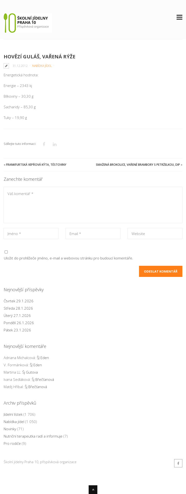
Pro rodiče (12, 443)
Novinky (10, 428)
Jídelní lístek (13, 414)
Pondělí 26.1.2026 (19, 322)
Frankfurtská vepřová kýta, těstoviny (36, 165)
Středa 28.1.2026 (18, 308)
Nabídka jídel (42, 66)
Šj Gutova (30, 372)
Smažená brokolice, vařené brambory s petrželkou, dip (138, 165)
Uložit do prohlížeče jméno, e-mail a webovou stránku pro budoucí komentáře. (68, 258)
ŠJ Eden (43, 357)
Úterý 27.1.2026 (17, 315)
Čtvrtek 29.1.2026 (18, 300)
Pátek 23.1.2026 (17, 330)
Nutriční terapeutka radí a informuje (33, 436)
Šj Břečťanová (43, 379)
